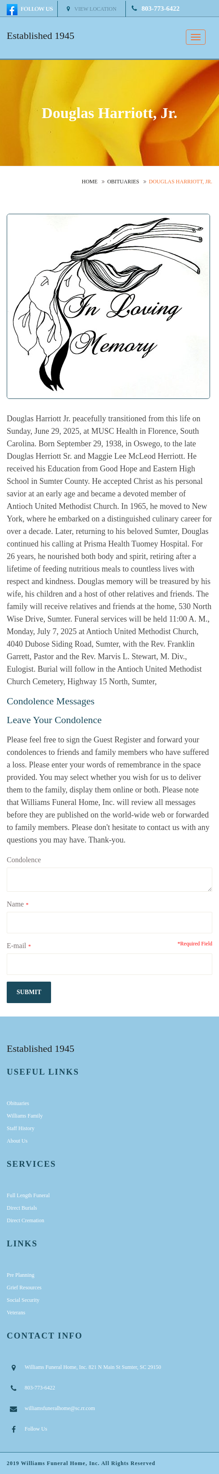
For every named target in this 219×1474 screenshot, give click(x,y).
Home (90, 181)
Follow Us (36, 1429)
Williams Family (25, 1116)
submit (29, 992)
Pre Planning (20, 1275)
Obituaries (123, 181)
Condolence (24, 860)
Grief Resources (24, 1287)
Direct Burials (22, 1208)
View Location (91, 9)
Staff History (20, 1128)
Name (15, 904)
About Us (17, 1141)
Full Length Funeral (28, 1195)
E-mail (16, 945)
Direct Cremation (25, 1220)
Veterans (16, 1312)
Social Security (23, 1300)
